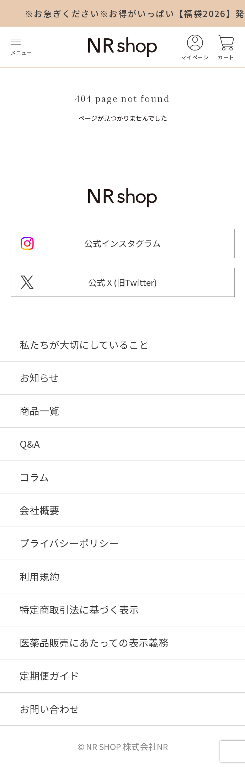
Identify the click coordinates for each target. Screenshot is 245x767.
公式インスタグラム (122, 243)
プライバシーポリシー (69, 543)
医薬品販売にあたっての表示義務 (94, 643)
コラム (34, 477)
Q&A (30, 444)
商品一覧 (39, 411)
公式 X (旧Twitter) (122, 282)
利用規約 (39, 577)
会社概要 (39, 510)
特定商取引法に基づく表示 (79, 610)
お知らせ (39, 378)
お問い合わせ (49, 709)
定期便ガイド (49, 676)
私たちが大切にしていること (84, 345)
